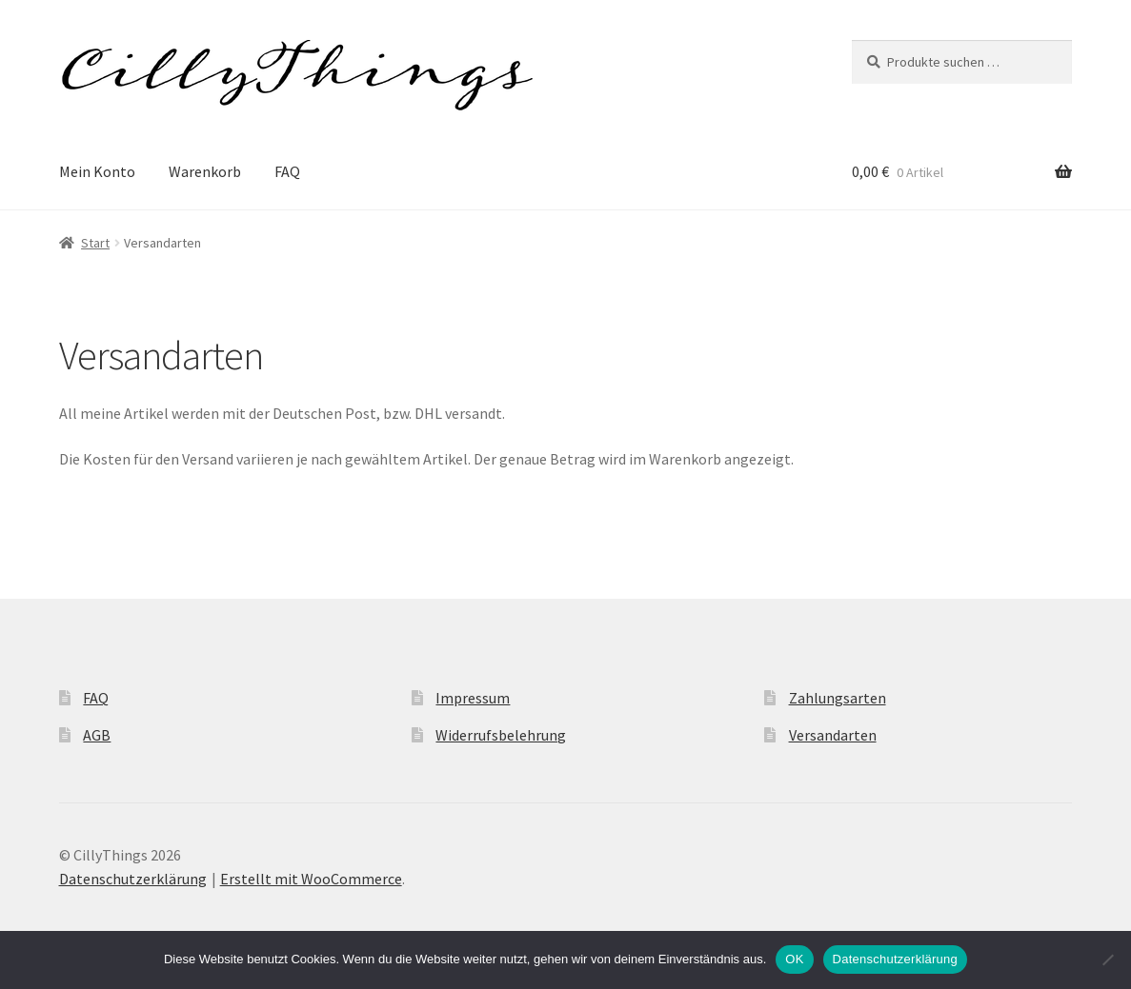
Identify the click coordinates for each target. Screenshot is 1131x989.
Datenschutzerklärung (133, 878)
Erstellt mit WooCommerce (311, 878)
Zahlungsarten (837, 697)
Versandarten (833, 734)
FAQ (287, 171)
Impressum (472, 697)
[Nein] (1107, 959)
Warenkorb (205, 171)
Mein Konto (97, 171)
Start (95, 242)
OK (794, 959)
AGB (97, 734)
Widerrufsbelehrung (500, 734)
